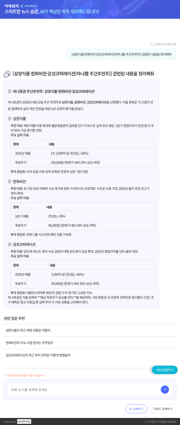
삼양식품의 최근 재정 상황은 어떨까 (28, 330)
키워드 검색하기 (162, 409)
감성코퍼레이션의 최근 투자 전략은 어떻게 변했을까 (38, 355)
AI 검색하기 (136, 409)
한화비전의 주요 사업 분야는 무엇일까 (29, 342)
